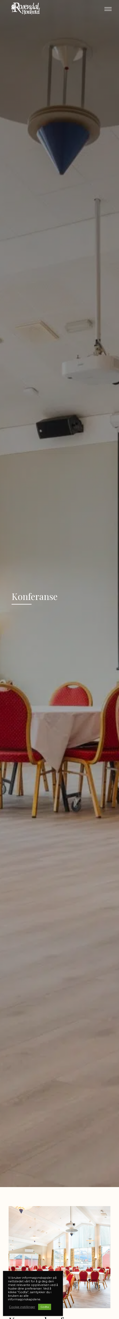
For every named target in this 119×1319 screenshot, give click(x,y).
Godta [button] (45, 1306)
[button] (108, 9)
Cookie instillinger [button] (22, 1307)
